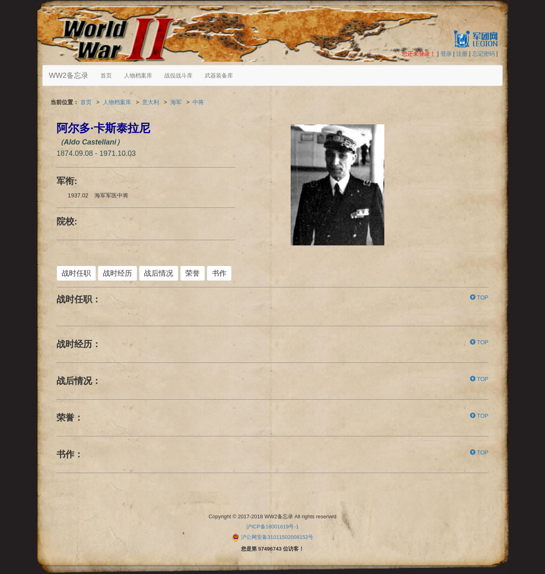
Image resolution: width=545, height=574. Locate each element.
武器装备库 (219, 75)
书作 (219, 273)
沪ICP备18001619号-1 (272, 527)
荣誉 (192, 273)
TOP (479, 297)
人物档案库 (138, 75)
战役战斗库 (178, 75)
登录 (446, 53)
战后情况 (158, 273)
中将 (198, 102)
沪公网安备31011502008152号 (277, 537)
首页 (106, 75)
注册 (461, 53)
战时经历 (117, 273)
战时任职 (76, 273)
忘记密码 (483, 53)
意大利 (150, 102)
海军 (176, 102)
